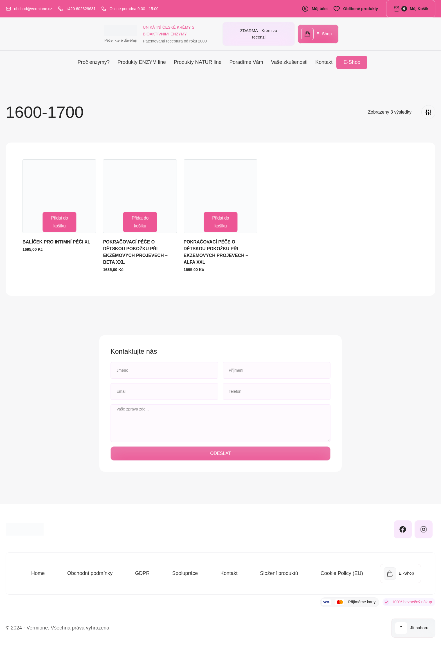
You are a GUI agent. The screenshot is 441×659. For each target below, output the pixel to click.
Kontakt (323, 61)
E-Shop (351, 61)
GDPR (142, 572)
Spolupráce (185, 572)
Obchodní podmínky (89, 572)
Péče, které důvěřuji (27, 42)
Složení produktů (279, 572)
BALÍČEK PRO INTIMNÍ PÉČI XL (56, 240)
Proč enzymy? (94, 61)
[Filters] (428, 111)
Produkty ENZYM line (142, 61)
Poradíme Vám (246, 61)
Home (38, 572)
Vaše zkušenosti (289, 61)
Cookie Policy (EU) (342, 572)
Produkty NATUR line (198, 61)
